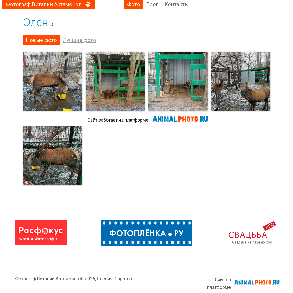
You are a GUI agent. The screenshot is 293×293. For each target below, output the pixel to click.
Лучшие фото (79, 40)
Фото (133, 4)
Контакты (177, 4)
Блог (152, 4)
